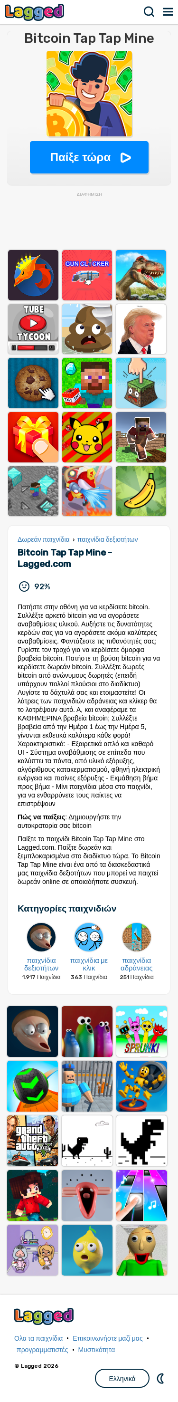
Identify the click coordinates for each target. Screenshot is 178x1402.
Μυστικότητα (96, 1350)
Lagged (35, 12)
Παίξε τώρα (80, 157)
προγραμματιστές (42, 1350)
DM (161, 1378)
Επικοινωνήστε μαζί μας (107, 1339)
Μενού (168, 12)
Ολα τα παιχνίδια (38, 1339)
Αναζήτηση (149, 12)
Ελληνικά (122, 1379)
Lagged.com (45, 1316)
